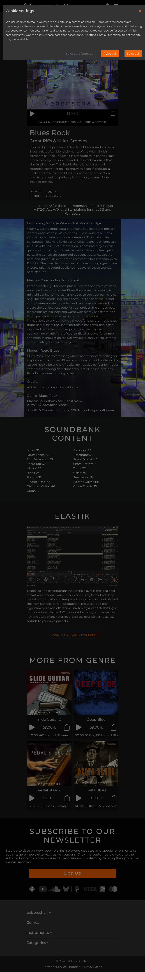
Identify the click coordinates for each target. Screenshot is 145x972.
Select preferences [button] (79, 53)
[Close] (140, 11)
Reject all (109, 53)
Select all (133, 53)
